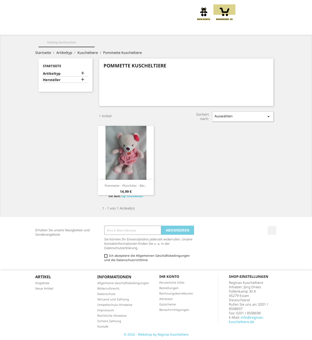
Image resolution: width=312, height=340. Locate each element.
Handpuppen (185, 28)
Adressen (166, 299)
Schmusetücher (219, 28)
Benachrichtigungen (174, 310)
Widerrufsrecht (108, 288)
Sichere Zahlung (109, 321)
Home (54, 28)
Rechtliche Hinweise (112, 315)
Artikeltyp (51, 73)
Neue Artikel (44, 288)
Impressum (105, 310)
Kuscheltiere (105, 28)
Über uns (76, 28)
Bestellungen (169, 288)
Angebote (42, 283)
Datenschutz (106, 294)
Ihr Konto (169, 276)
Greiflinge (156, 28)
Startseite (52, 66)
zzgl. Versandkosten (132, 196)
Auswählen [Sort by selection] (243, 116)
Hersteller (51, 80)
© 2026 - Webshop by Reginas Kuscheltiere (156, 334)
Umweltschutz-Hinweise (114, 305)
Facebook (272, 230)
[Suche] (67, 42)
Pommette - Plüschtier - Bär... (126, 185)
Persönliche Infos (172, 282)
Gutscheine (167, 304)
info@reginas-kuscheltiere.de (246, 319)
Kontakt (102, 326)
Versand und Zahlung (113, 299)
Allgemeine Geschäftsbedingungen (123, 283)
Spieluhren (252, 28)
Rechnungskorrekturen (176, 293)
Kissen (132, 28)
